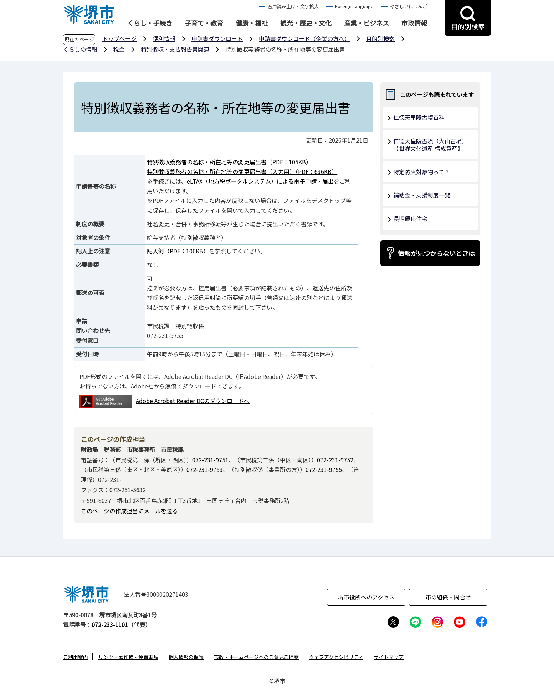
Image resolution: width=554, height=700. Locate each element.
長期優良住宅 (410, 218)
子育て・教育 (204, 23)
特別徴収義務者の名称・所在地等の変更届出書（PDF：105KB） (229, 162)
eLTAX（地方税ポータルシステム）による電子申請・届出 (260, 181)
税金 (119, 49)
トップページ (119, 38)
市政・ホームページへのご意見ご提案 (256, 656)
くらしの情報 (80, 49)
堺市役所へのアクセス (366, 597)
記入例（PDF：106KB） (178, 251)
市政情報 (414, 23)
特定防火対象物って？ (421, 172)
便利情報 (164, 38)
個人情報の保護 (186, 656)
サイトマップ (389, 656)
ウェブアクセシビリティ (336, 656)
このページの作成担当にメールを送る (129, 510)
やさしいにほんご (408, 6)
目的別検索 (380, 38)
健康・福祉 (252, 23)
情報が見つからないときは (436, 253)
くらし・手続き (149, 23)
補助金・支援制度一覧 (421, 195)
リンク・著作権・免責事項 (128, 656)
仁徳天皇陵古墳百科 (419, 117)
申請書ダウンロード (217, 38)
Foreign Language (354, 6)
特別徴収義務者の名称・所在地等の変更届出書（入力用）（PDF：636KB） (242, 171)
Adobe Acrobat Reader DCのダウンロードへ (164, 401)
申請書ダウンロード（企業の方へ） (304, 38)
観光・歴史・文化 (306, 23)
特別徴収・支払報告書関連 (175, 49)
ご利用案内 (75, 656)
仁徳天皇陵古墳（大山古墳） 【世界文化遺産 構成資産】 (431, 145)
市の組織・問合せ (448, 597)
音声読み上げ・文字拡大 (293, 6)
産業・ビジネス (366, 23)
